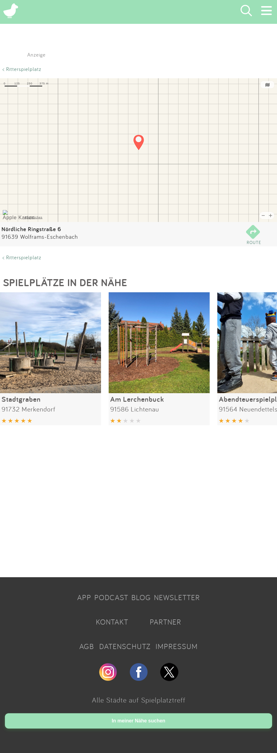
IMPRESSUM (176, 646)
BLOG (141, 597)
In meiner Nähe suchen (138, 720)
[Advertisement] (138, 499)
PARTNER (165, 622)
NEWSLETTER (177, 597)
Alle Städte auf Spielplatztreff (138, 699)
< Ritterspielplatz (21, 69)
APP (84, 597)
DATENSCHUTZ (125, 646)
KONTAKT (112, 622)
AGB (86, 646)
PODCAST (111, 597)
